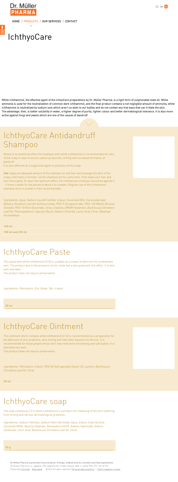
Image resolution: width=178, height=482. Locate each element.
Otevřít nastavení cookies (108, 469)
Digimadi (26, 469)
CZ (157, 6)
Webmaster (37, 469)
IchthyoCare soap (35, 401)
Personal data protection (83, 469)
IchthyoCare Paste (36, 252)
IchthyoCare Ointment (43, 326)
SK (161, 6)
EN (166, 6)
